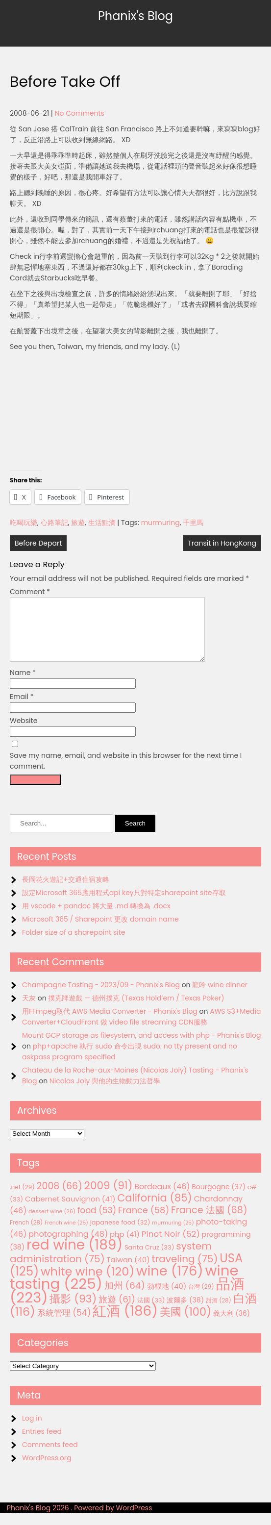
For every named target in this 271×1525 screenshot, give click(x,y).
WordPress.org (47, 1470)
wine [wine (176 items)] (169, 1282)
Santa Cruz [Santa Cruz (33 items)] (149, 1259)
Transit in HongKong (222, 543)
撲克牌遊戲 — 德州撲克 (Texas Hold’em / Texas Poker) (136, 1010)
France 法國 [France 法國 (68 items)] (209, 1221)
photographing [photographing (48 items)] (68, 1245)
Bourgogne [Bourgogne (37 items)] (219, 1198)
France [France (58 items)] (143, 1222)
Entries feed (42, 1443)
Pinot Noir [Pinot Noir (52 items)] (171, 1245)
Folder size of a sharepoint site (73, 944)
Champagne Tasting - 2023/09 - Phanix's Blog (101, 996)
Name (23, 684)
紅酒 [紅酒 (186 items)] (125, 1322)
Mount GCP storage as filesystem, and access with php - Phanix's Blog (141, 1047)
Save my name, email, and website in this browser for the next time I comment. (126, 772)
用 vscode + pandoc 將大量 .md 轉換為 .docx (96, 918)
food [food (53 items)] (97, 1222)
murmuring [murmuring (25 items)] (173, 1234)
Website (23, 732)
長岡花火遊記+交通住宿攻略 (65, 891)
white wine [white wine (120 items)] (87, 1283)
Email (22, 708)
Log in (32, 1430)
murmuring (160, 522)
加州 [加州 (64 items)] (124, 1297)
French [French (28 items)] (26, 1234)
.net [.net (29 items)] (22, 1199)
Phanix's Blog (135, 16)
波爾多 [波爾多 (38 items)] (185, 1312)
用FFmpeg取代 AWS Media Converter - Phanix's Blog (109, 1023)
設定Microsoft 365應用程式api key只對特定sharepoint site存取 (124, 904)
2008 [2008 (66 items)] (59, 1197)
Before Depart (38, 543)
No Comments (79, 113)
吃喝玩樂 (23, 522)
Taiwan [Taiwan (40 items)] (128, 1271)
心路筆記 (54, 522)
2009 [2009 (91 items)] (108, 1197)
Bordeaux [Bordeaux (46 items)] (162, 1198)
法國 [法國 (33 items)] (151, 1312)
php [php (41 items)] (125, 1246)
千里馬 (193, 522)
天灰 (29, 1010)
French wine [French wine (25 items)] (66, 1234)
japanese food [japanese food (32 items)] (120, 1234)
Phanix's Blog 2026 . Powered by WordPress (79, 1520)
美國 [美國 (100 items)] (186, 1323)
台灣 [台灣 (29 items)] (201, 1298)
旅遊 (78, 522)
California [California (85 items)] (154, 1209)
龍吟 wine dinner (219, 996)
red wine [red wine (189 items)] (74, 1256)
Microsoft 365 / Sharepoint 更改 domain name (100, 931)
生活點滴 (102, 522)
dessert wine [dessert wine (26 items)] (51, 1223)
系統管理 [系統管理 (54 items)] (64, 1324)
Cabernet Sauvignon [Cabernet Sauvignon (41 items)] (70, 1210)
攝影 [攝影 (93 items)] (73, 1310)
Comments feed (50, 1456)
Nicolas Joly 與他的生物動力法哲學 (104, 1093)
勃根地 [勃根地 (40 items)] (167, 1298)
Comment (30, 592)
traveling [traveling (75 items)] (184, 1270)
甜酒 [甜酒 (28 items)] (218, 1312)
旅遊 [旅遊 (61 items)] (117, 1311)
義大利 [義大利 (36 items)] (231, 1325)
